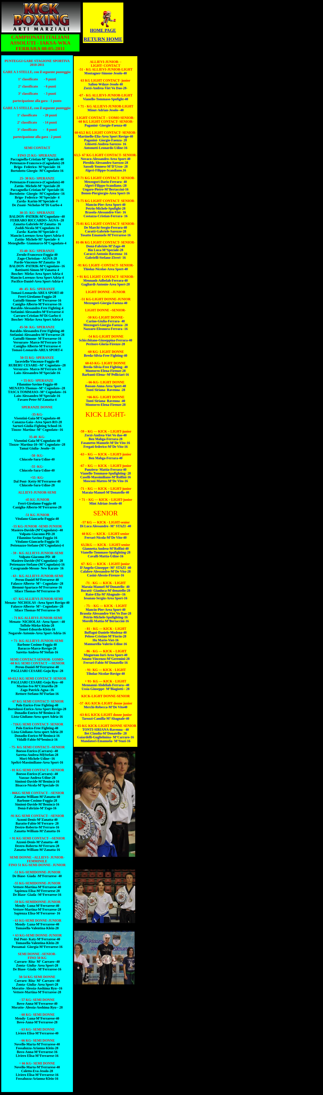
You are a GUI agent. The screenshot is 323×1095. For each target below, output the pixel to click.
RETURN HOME (103, 39)
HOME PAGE (103, 30)
